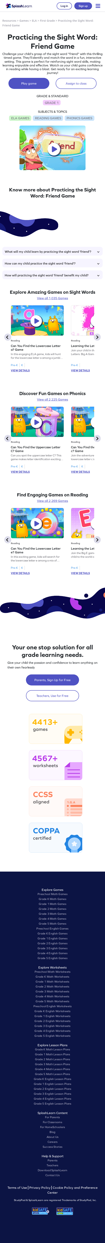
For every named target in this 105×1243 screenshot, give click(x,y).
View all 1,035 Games (52, 298)
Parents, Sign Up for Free (52, 680)
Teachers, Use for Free (52, 695)
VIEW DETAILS (20, 370)
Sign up (83, 5)
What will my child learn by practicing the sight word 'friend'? (52, 251)
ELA (34, 20)
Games (24, 20)
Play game (29, 83)
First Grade (47, 20)
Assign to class (76, 83)
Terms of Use (17, 1188)
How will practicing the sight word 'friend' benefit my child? (52, 275)
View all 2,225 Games (52, 399)
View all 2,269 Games (52, 501)
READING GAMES (48, 118)
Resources (9, 20)
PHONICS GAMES (79, 118)
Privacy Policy (40, 1188)
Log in (64, 5)
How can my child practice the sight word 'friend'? (52, 263)
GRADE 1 (52, 102)
